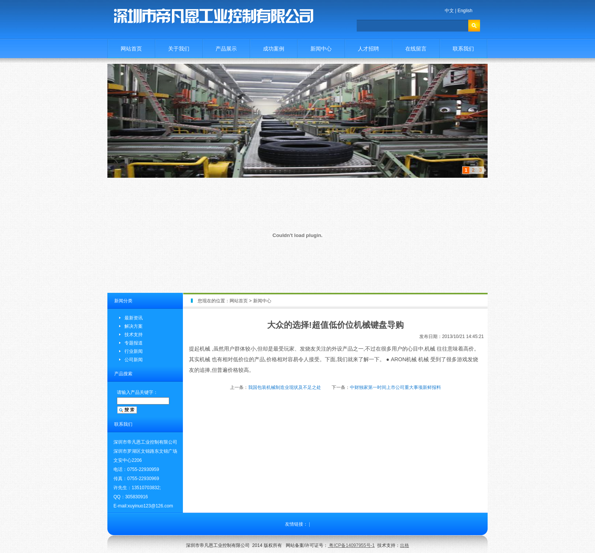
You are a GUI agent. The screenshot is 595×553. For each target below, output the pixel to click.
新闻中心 (321, 49)
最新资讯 (133, 318)
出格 (404, 545)
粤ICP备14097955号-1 (351, 545)
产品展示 (226, 49)
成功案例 (273, 49)
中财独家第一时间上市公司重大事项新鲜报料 (395, 387)
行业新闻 (133, 351)
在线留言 (416, 49)
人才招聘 (368, 49)
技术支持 (133, 334)
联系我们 (463, 49)
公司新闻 (133, 359)
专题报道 (133, 343)
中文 (449, 10)
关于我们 (178, 49)
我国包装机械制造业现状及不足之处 (284, 387)
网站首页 (131, 49)
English (465, 10)
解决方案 (133, 326)
